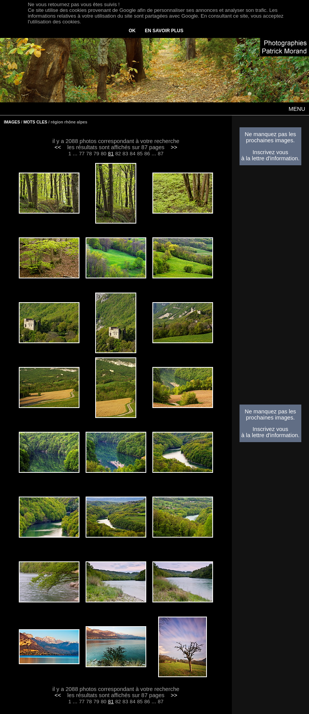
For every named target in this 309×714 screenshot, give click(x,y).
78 (89, 153)
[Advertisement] (270, 287)
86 (147, 153)
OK (132, 30)
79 (96, 153)
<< (58, 147)
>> (174, 147)
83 (125, 153)
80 (103, 153)
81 (111, 153)
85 (140, 153)
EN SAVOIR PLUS (164, 30)
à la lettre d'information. (270, 158)
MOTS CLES (35, 122)
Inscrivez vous (270, 152)
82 (118, 153)
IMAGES (12, 122)
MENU (297, 109)
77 (82, 153)
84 (132, 153)
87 (161, 153)
